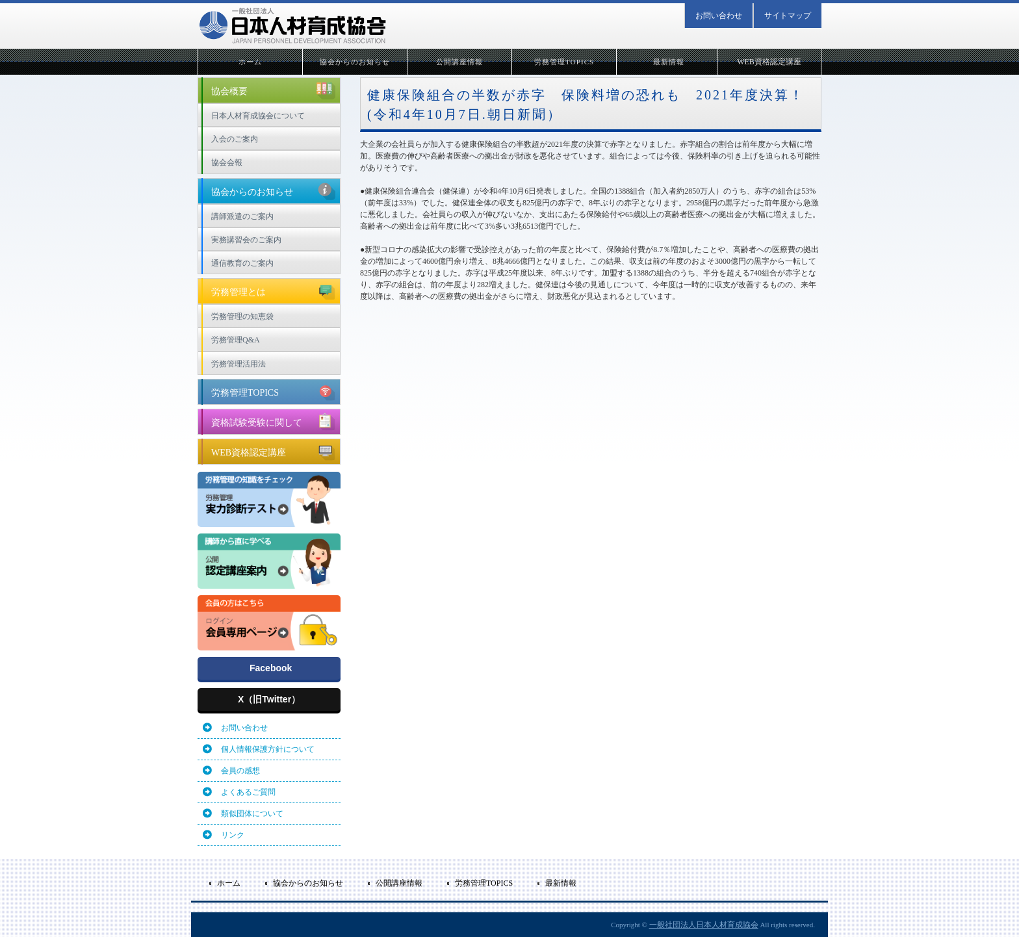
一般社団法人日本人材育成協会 (703, 924)
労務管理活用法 (238, 363)
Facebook (271, 668)
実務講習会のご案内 (246, 239)
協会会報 (226, 162)
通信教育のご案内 (242, 263)
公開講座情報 (460, 62)
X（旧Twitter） (269, 699)
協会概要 (273, 89)
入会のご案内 (234, 139)
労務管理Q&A (235, 339)
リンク (232, 835)
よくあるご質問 (248, 792)
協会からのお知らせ (355, 62)
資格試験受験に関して (273, 421)
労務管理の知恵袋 (242, 316)
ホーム (250, 62)
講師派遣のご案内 (242, 216)
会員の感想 (240, 770)
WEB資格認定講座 (769, 61)
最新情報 (668, 62)
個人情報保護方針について (268, 749)
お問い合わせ (718, 15)
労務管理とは (273, 290)
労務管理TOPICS (564, 62)
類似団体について (252, 813)
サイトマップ (787, 15)
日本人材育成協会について (258, 115)
